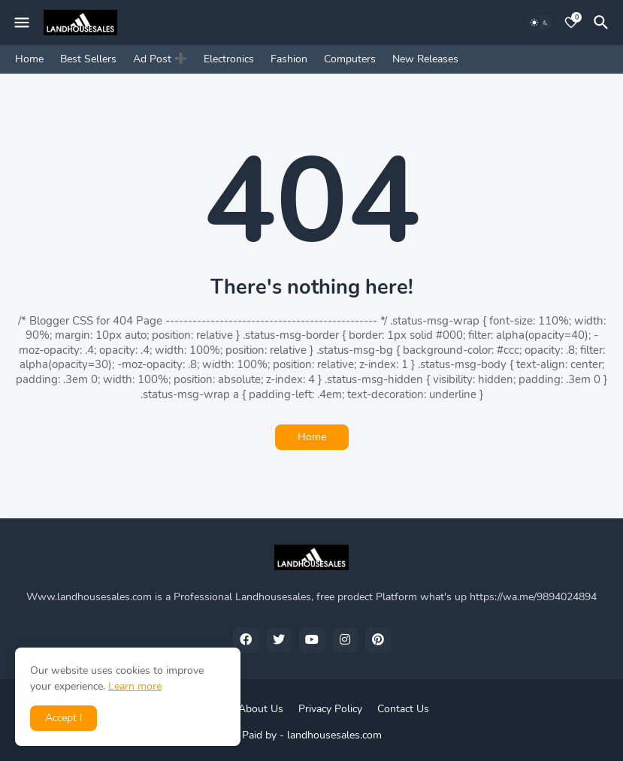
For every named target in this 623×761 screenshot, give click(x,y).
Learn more (135, 686)
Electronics (229, 59)
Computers (350, 59)
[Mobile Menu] (22, 22)
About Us (260, 709)
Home (29, 59)
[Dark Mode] (539, 22)
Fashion (289, 59)
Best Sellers (88, 59)
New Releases (425, 59)
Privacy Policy (330, 709)
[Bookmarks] (571, 22)
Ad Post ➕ (160, 59)
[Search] (603, 22)
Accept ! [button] (63, 718)
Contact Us (403, 709)
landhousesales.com (334, 735)
